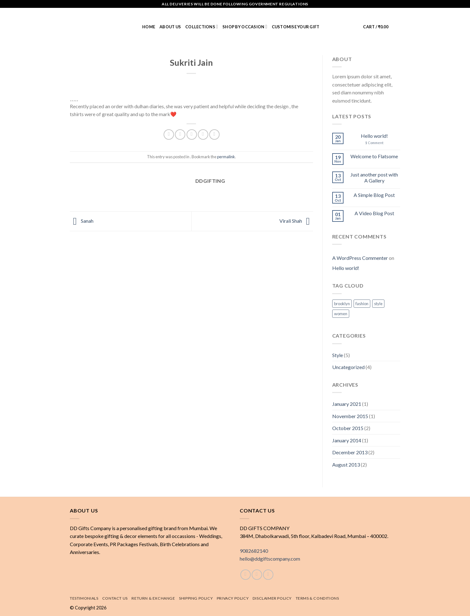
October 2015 (347, 428)
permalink (226, 156)
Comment (374, 143)
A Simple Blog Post (374, 195)
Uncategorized (348, 367)
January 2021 (346, 404)
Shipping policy (196, 598)
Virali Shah (296, 221)
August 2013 (346, 465)
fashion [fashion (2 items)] (361, 303)
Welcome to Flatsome (374, 156)
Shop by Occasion (244, 27)
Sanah (81, 221)
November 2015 (350, 416)
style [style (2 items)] (378, 303)
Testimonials (84, 598)
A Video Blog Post (374, 213)
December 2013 (349, 452)
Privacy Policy (233, 598)
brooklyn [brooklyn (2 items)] (342, 303)
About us (170, 26)
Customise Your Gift (296, 26)
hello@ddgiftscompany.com (270, 559)
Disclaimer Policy (272, 598)
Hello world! (374, 136)
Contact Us (115, 598)
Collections (201, 27)
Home (148, 26)
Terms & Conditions (317, 598)
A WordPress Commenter (360, 258)
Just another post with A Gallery (374, 177)
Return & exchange (153, 598)
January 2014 (346, 440)
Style (337, 355)
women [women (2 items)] (340, 313)
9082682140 (254, 551)
